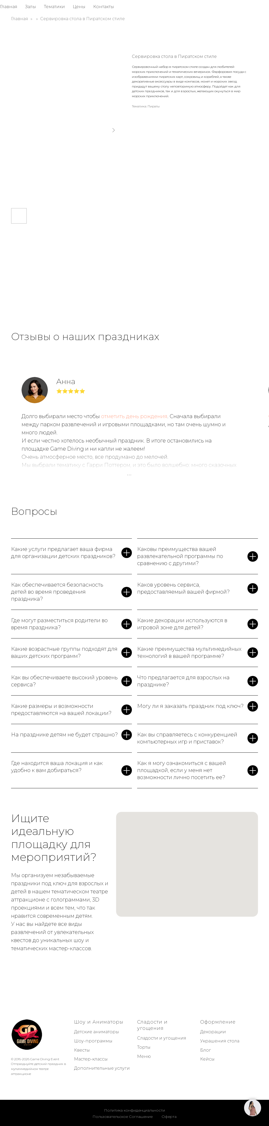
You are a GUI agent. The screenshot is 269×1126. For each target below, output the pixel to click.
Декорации (213, 1031)
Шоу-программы (93, 1040)
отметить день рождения (134, 416)
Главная (8, 6)
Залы (30, 6)
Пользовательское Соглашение (122, 1116)
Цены (79, 6)
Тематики (54, 6)
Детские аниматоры (96, 1031)
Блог (205, 1050)
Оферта (169, 1116)
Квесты (82, 1050)
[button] (252, 1107)
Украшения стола (219, 1040)
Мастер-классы (91, 1059)
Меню (144, 1056)
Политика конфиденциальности (134, 1110)
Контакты (103, 6)
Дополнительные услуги (102, 1068)
